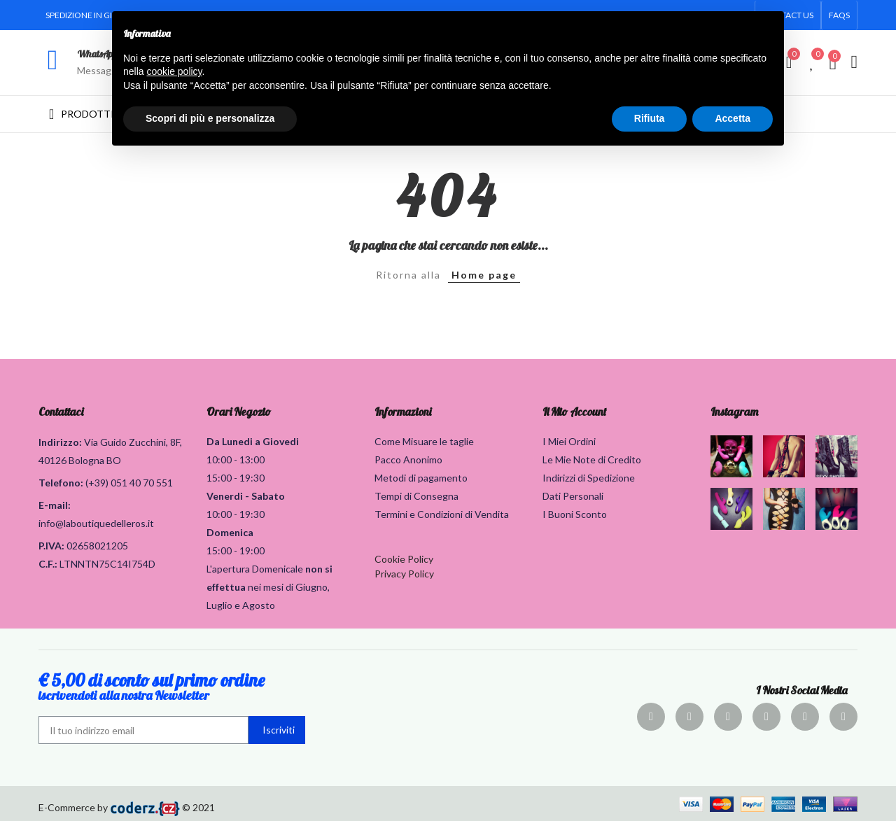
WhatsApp (97, 54)
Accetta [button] (732, 118)
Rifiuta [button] (649, 118)
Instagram (734, 412)
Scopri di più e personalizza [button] (210, 118)
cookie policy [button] (174, 71)
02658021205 (97, 546)
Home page (484, 275)
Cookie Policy (403, 559)
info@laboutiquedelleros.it (96, 523)
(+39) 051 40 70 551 (129, 483)
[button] (839, 15)
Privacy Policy (404, 574)
